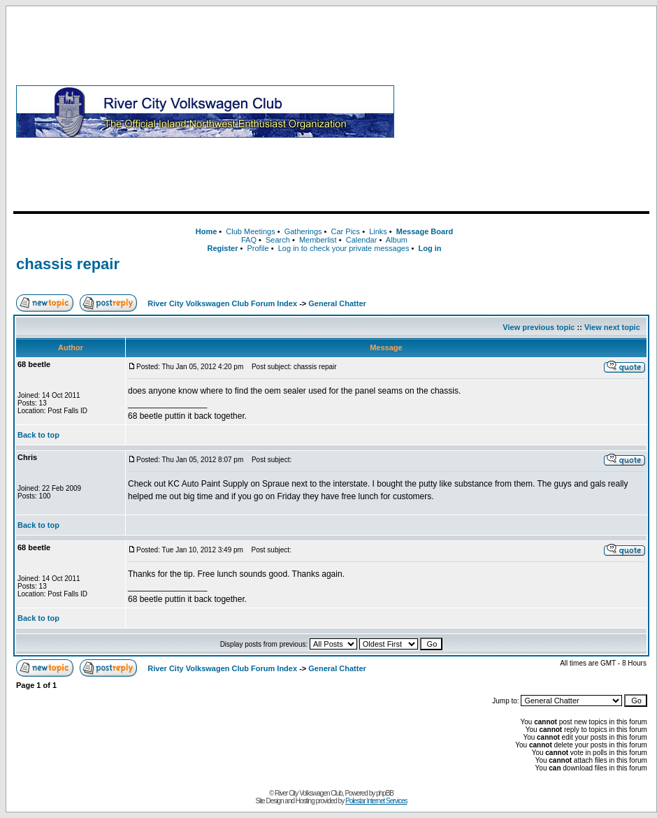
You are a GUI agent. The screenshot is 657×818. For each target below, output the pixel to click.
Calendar (361, 240)
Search (278, 240)
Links (378, 231)
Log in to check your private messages (344, 248)
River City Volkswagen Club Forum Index (222, 303)
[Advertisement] (524, 111)
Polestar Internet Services (376, 801)
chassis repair (68, 264)
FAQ (249, 240)
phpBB (385, 793)
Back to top (38, 435)
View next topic (612, 327)
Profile (258, 248)
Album (396, 240)
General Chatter (337, 303)
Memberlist (318, 240)
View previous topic (539, 327)
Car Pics (346, 231)
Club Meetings (250, 231)
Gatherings (303, 231)
